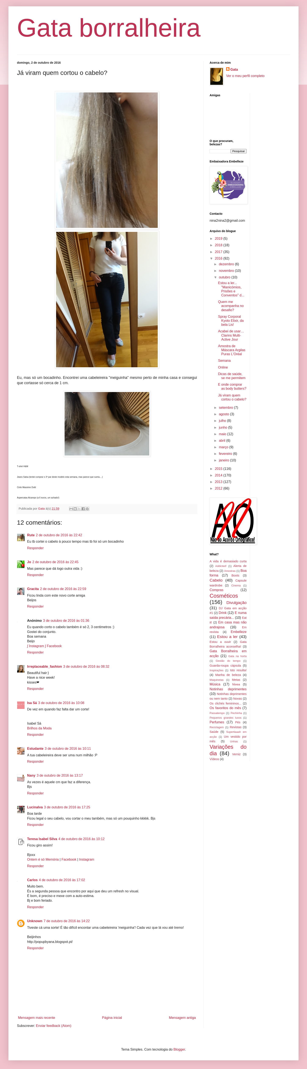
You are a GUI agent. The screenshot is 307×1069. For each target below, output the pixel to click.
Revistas (235, 727)
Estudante (35, 748)
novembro (227, 270)
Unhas (234, 741)
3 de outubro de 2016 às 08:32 (86, 666)
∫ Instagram (35, 646)
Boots (235, 575)
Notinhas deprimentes (228, 689)
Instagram (86, 859)
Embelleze (239, 632)
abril (222, 440)
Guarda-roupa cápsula (225, 665)
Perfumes (217, 722)
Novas (237, 698)
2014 (219, 475)
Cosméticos (224, 596)
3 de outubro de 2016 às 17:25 (67, 807)
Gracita (33, 589)
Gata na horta (237, 656)
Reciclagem (217, 727)
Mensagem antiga (182, 1017)
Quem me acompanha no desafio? (231, 306)
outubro (225, 277)
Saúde (214, 731)
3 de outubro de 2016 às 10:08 (61, 703)
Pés (238, 722)
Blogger (179, 1049)
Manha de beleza (228, 675)
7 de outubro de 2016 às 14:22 (67, 921)
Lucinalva (35, 807)
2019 (219, 238)
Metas (236, 679)
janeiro (224, 460)
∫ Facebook (53, 646)
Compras (216, 590)
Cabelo (216, 580)
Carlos (32, 880)
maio (223, 434)
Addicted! (220, 566)
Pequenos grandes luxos (225, 717)
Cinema (236, 585)
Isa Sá (32, 703)
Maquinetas (217, 679)
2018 (219, 245)
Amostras (230, 570)
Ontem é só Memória (43, 859)
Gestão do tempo (228, 660)
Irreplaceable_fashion (44, 666)
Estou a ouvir (220, 642)
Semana (224, 360)
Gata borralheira (109, 28)
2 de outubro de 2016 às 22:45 (55, 562)
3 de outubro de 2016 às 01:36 (66, 620)
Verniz (236, 754)
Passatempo (217, 713)
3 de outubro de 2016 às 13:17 (60, 775)
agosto (224, 414)
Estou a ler (227, 636)
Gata (234, 69)
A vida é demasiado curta (228, 561)
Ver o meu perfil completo (245, 76)
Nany (31, 775)
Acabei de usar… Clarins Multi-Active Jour (231, 335)
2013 (219, 482)
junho (223, 427)
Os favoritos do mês (225, 708)
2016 (219, 258)
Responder (35, 548)
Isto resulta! (238, 670)
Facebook (68, 859)
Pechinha (236, 713)
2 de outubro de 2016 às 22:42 (59, 535)
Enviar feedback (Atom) (53, 1026)
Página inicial (112, 1017)
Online (223, 367)
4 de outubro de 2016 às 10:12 (81, 839)
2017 (219, 252)
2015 (219, 469)
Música (215, 684)
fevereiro (226, 453)
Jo (29, 562)
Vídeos (214, 759)
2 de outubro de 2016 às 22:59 (63, 589)
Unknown (34, 921)
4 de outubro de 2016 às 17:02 (62, 880)
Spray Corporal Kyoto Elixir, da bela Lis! (231, 320)
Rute (31, 535)
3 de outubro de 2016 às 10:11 (68, 748)
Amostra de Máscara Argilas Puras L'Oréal (231, 350)
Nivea (236, 684)
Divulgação (237, 602)
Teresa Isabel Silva (42, 839)
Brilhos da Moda (39, 728)
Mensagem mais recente (36, 1017)
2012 (219, 488)
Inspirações (216, 670)
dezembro (227, 264)
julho (223, 420)
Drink (223, 613)
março (224, 447)
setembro (226, 407)
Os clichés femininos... (225, 703)
